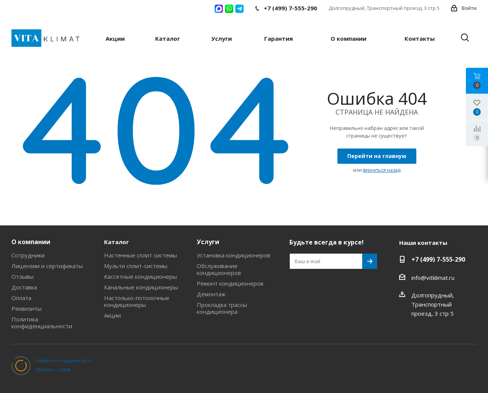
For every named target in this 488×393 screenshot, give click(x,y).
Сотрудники (28, 255)
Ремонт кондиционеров (230, 283)
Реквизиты (26, 308)
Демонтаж (211, 294)
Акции (112, 315)
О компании (30, 242)
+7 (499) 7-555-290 (438, 259)
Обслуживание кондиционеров (219, 269)
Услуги (208, 242)
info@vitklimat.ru (432, 277)
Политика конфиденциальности (41, 322)
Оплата (21, 298)
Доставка (24, 287)
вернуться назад (381, 170)
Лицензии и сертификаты (47, 266)
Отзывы (22, 276)
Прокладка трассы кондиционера (222, 308)
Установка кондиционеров (233, 255)
